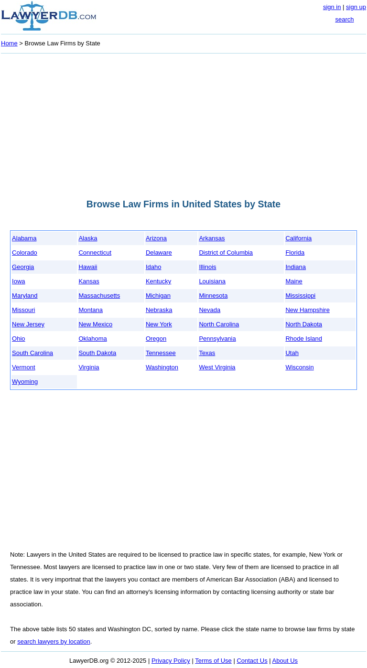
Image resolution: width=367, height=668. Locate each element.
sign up (356, 7)
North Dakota (303, 324)
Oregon (156, 338)
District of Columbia (226, 252)
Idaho (154, 266)
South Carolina (32, 352)
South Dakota (97, 352)
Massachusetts (99, 295)
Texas (207, 352)
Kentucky (158, 281)
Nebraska (159, 309)
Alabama (24, 238)
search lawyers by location (53, 641)
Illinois (207, 266)
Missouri (23, 309)
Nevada (209, 309)
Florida (294, 252)
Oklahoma (92, 338)
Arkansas (212, 238)
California (298, 238)
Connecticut (94, 252)
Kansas (88, 281)
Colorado (24, 252)
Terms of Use (213, 660)
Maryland (24, 295)
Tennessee (161, 352)
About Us (285, 660)
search (344, 19)
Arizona (156, 238)
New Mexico (95, 324)
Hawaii (87, 266)
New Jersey (28, 324)
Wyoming (25, 381)
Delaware (159, 252)
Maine (293, 281)
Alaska (87, 238)
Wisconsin (299, 367)
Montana (90, 309)
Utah (291, 352)
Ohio (18, 338)
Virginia (88, 367)
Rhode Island (303, 338)
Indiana (295, 266)
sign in (332, 7)
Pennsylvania (217, 338)
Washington (162, 367)
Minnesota (213, 295)
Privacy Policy (170, 660)
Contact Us (252, 660)
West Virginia (217, 367)
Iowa (18, 281)
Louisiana (212, 281)
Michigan (158, 295)
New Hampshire (307, 309)
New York (159, 324)
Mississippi (300, 295)
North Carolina (219, 324)
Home (9, 43)
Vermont (23, 367)
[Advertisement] (183, 123)
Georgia (23, 266)
